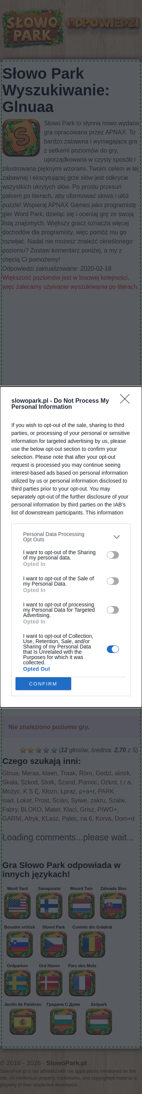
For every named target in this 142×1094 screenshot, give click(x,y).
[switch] (113, 555)
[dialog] (71, 547)
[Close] (127, 401)
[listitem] (71, 536)
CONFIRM (43, 683)
